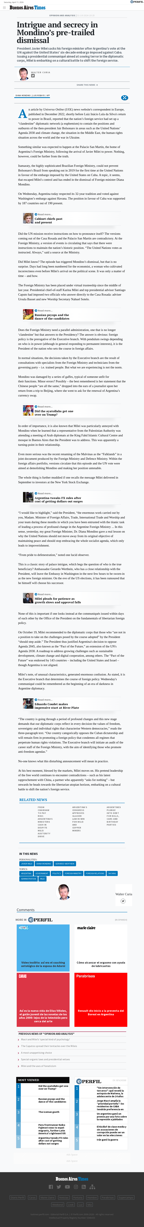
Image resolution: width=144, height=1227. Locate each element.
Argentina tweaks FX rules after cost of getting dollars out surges (59, 499)
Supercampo (126, 1197)
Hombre (92, 1197)
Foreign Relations (95, 873)
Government (42, 873)
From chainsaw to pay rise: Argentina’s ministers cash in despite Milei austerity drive (45, 822)
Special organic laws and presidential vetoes (45, 1059)
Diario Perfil (17, 1197)
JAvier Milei (26, 863)
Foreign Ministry (73, 873)
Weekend (57, 1204)
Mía (90, 1204)
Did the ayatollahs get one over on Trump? (54, 412)
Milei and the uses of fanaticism (38, 1066)
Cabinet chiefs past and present (48, 220)
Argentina (26, 873)
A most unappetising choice (36, 1052)
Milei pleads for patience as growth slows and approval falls (58, 600)
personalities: (28, 859)
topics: (23, 869)
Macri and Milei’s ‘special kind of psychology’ (45, 1039)
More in (34, 920)
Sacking (112, 873)
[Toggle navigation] (5, 7)
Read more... (45, 214)
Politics (57, 873)
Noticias (63, 1197)
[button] (124, 97)
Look (70, 1204)
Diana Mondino (43, 863)
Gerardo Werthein (64, 863)
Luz (80, 1204)
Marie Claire (47, 1197)
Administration (28, 878)
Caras (32, 1197)
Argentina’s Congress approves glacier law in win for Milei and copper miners (79, 819)
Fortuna (77, 1197)
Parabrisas (108, 1197)
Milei (42, 878)
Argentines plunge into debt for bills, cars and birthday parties (114, 816)
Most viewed (28, 1080)
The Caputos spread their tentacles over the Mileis (49, 1046)
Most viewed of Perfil (101, 1082)
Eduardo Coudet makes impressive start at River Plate (57, 705)
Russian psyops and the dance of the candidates (52, 316)
